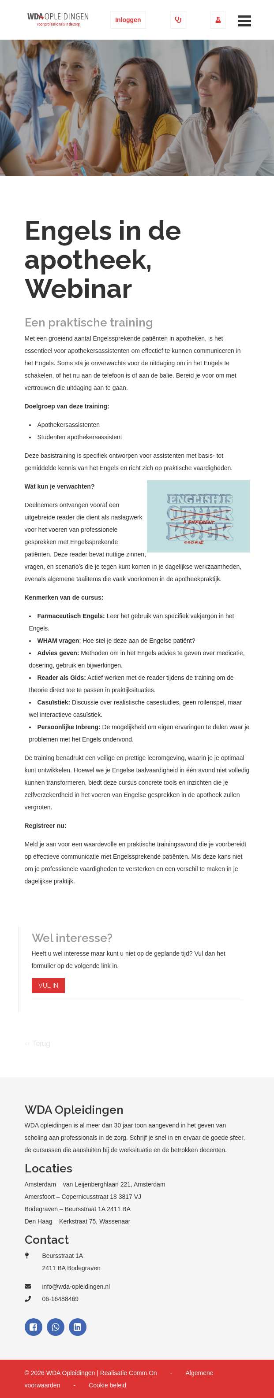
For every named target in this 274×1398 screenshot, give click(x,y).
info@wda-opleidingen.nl (76, 1286)
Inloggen (128, 19)
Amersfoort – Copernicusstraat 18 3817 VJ (83, 1196)
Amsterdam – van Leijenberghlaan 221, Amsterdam (95, 1184)
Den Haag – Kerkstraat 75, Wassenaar (78, 1221)
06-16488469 (60, 1298)
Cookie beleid (107, 1385)
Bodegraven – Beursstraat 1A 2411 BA (78, 1209)
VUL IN (48, 985)
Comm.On (143, 1372)
